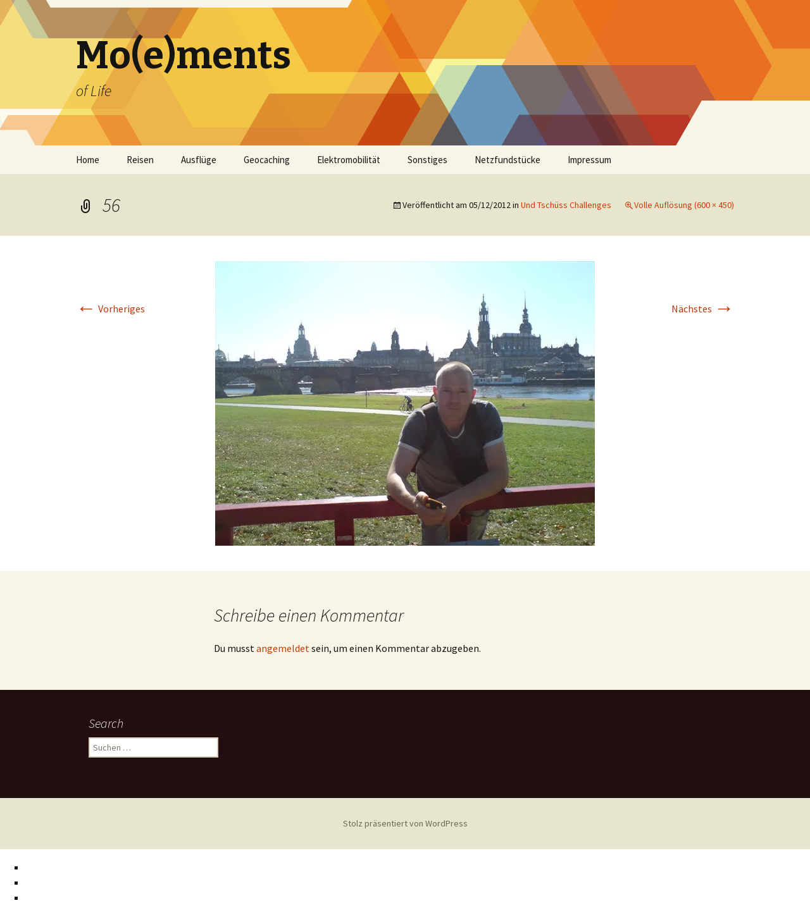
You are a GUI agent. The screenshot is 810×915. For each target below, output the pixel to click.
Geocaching (267, 160)
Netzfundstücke (507, 160)
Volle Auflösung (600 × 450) (684, 205)
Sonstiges (427, 160)
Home (87, 160)
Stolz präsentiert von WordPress (405, 823)
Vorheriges (110, 308)
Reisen (140, 160)
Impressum (589, 160)
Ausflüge (198, 160)
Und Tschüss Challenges (566, 205)
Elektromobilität (348, 160)
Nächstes (702, 308)
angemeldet (282, 648)
